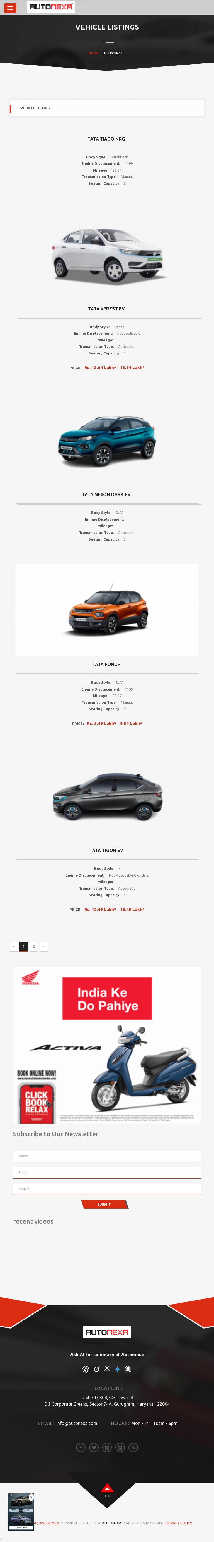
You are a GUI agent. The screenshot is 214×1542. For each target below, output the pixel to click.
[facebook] (81, 1447)
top (107, 1496)
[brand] (25, 8)
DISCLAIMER (49, 1523)
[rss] (133, 1447)
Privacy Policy (178, 1523)
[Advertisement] (41, 1268)
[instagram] (120, 1447)
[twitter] (94, 1447)
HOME (93, 53)
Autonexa (111, 1523)
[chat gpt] (85, 1371)
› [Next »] (43, 946)
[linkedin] (107, 1447)
